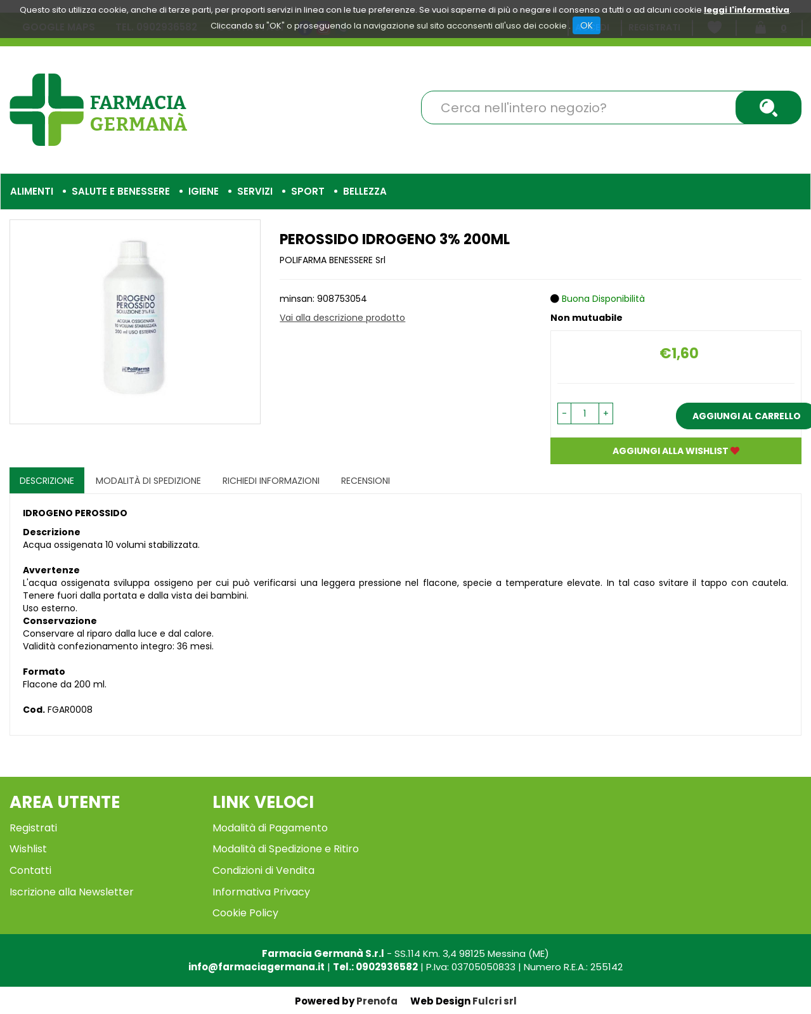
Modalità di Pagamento (270, 828)
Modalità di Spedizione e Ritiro (285, 849)
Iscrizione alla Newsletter (72, 892)
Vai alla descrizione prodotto (342, 317)
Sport (308, 191)
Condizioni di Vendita (263, 870)
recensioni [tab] (365, 480)
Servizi (255, 191)
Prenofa (377, 1001)
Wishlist (28, 849)
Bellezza (365, 191)
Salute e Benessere (121, 191)
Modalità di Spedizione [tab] (148, 480)
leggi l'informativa (746, 10)
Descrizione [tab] (47, 480)
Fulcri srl (494, 1001)
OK (586, 25)
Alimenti (31, 191)
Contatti (30, 870)
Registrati (33, 828)
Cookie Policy (245, 913)
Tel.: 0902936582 (375, 966)
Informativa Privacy (261, 892)
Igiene (203, 191)
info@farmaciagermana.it (256, 966)
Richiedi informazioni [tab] (271, 480)
